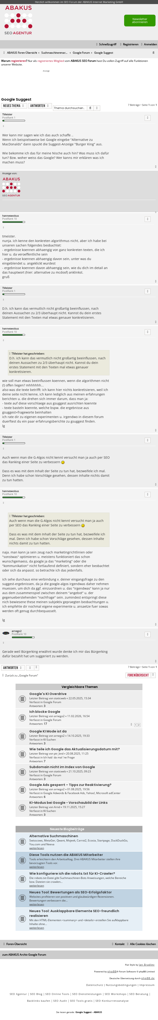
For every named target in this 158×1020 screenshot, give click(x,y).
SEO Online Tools (57, 994)
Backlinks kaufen (38, 1000)
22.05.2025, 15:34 (80, 698)
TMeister (7, 114)
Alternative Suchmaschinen (53, 836)
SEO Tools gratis (81, 1000)
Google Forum (52, 702)
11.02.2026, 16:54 (78, 716)
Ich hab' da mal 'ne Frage (59, 757)
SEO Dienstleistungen (87, 994)
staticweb (60, 698)
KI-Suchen (49, 739)
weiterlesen (36, 848)
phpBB (111, 971)
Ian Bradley (147, 964)
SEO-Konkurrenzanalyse (112, 1000)
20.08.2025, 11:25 (77, 753)
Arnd (57, 807)
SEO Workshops (115, 994)
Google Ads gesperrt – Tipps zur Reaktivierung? (70, 785)
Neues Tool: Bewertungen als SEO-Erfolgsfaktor (70, 892)
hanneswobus (10, 215)
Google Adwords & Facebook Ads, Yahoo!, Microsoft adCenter (82, 793)
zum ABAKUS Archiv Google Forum (24, 955)
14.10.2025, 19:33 (78, 736)
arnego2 (16, 631)
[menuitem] (148, 45)
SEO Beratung (138, 994)
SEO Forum (70, 2)
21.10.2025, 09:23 (80, 771)
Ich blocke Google (44, 711)
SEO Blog (36, 994)
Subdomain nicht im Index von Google (62, 767)
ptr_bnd (58, 753)
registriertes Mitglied (50, 61)
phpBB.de (148, 978)
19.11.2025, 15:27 (74, 807)
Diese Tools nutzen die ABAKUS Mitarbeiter (66, 855)
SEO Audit (60, 1000)
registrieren (18, 61)
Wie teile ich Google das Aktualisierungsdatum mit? (74, 749)
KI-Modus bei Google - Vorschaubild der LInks (68, 802)
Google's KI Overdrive (48, 694)
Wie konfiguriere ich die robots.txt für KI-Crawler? (72, 873)
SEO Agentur (18, 994)
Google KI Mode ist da (48, 731)
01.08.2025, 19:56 (78, 789)
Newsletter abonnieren (140, 20)
